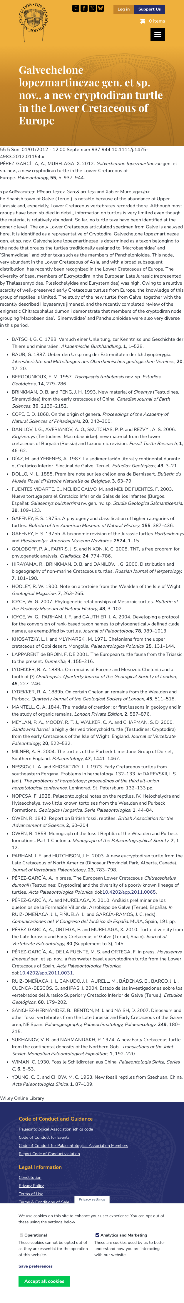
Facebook (84, 8)
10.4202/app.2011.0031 (46, 973)
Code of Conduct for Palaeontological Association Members (73, 1145)
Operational (35, 1242)
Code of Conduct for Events (44, 1137)
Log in (124, 9)
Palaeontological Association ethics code (56, 1129)
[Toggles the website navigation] (157, 34)
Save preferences (36, 1273)
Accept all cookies (44, 1288)
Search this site (75, 8)
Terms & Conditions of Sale (44, 1202)
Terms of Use (31, 1194)
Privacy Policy (31, 1186)
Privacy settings (92, 1206)
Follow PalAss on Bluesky (100, 8)
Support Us (149, 9)
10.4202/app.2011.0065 (129, 892)
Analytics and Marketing (124, 1242)
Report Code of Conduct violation (49, 1154)
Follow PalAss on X (92, 8)
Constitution (30, 1177)
